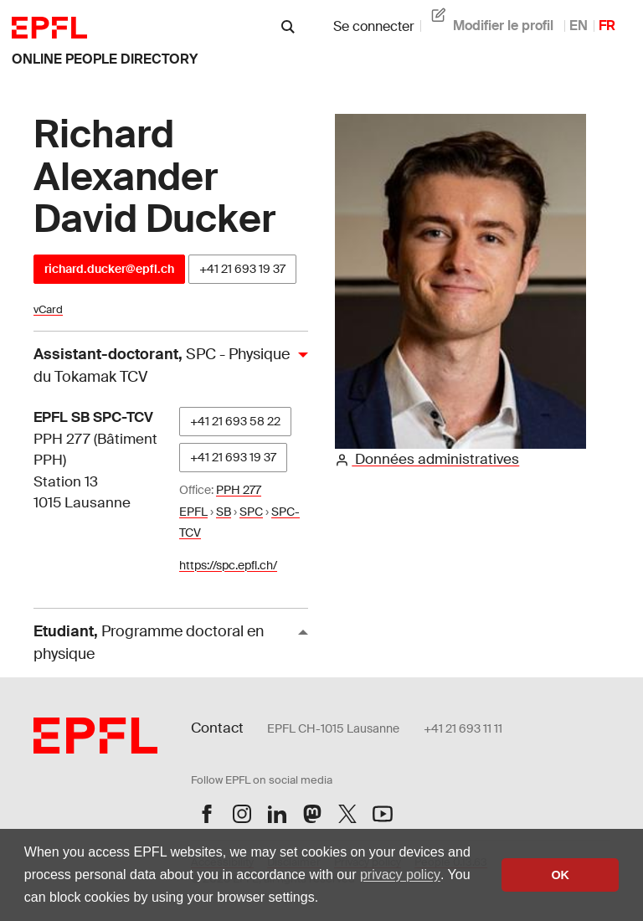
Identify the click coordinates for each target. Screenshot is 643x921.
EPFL (193, 511)
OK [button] (560, 875)
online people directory (105, 59)
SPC (251, 511)
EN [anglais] (578, 25)
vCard (48, 309)
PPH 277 (238, 489)
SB (223, 511)
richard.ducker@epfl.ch (109, 268)
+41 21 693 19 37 (242, 268)
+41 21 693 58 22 (235, 421)
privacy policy (400, 874)
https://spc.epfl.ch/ (228, 565)
